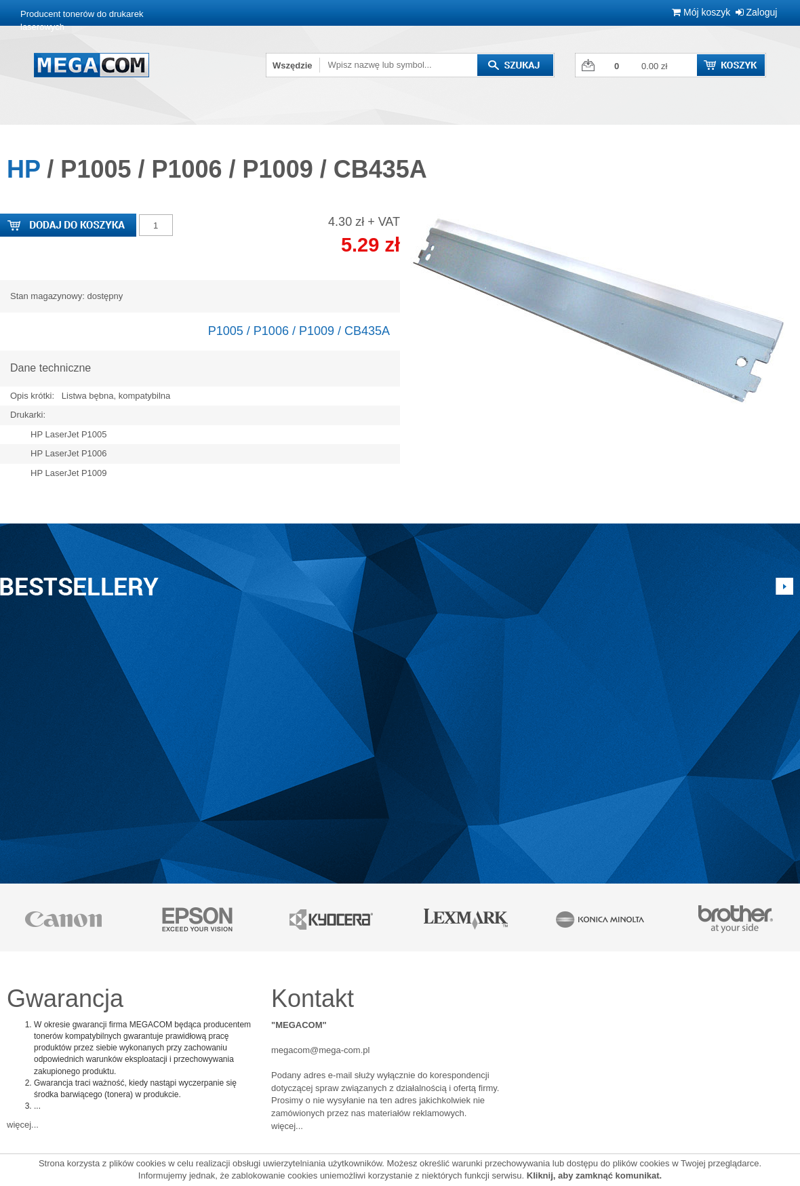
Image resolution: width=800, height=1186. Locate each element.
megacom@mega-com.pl (320, 1050)
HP (23, 169)
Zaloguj (757, 12)
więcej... (23, 1125)
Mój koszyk (701, 12)
